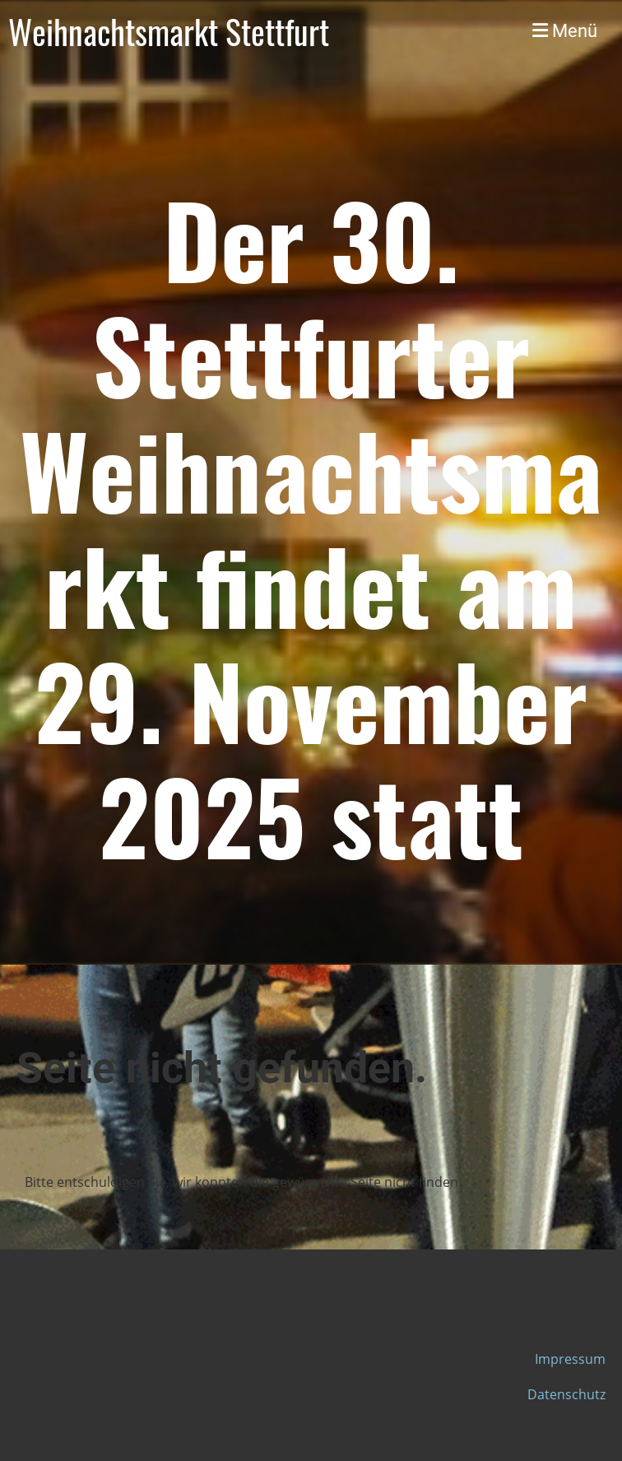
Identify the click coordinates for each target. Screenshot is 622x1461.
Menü (564, 31)
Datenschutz (566, 1394)
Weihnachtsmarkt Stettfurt (168, 31)
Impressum (570, 1359)
